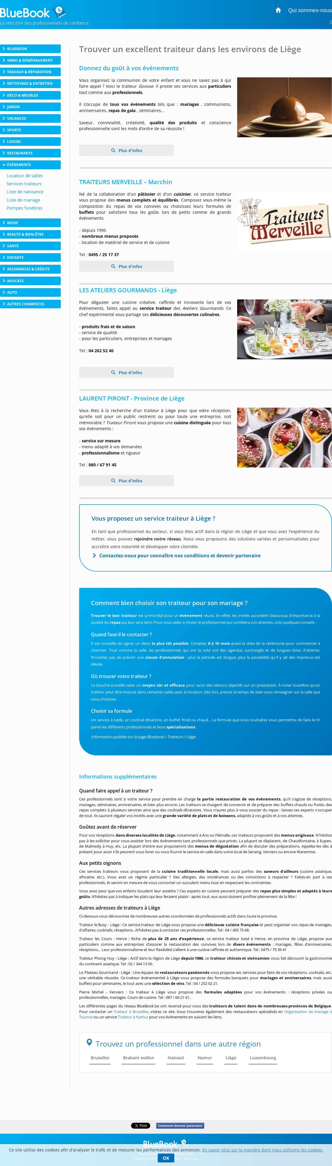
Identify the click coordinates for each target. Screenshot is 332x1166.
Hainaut (176, 1057)
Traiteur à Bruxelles (131, 1011)
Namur (205, 1057)
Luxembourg (263, 1057)
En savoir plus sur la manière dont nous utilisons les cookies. (262, 1150)
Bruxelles (100, 1057)
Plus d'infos (129, 150)
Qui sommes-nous (310, 10)
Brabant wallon (138, 1057)
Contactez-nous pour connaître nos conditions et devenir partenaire (180, 555)
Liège (231, 1057)
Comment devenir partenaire (180, 1125)
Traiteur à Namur (133, 1017)
